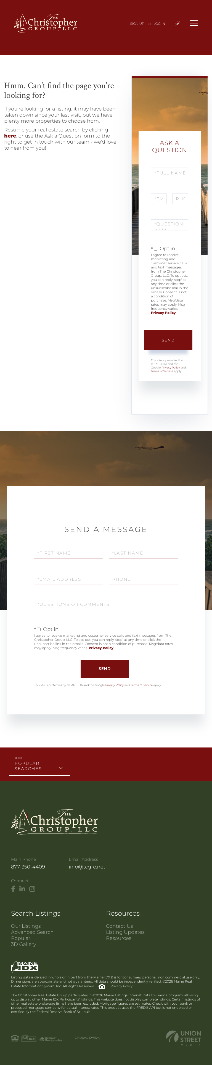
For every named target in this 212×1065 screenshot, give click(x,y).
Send (168, 340)
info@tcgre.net (87, 867)
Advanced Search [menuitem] (32, 932)
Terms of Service (162, 371)
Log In (159, 24)
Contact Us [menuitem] (119, 926)
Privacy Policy (163, 313)
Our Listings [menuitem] (26, 926)
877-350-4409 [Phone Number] (28, 867)
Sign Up (137, 24)
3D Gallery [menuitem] (23, 944)
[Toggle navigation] (194, 23)
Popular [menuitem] (20, 938)
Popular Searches (28, 766)
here (10, 136)
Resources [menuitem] (118, 938)
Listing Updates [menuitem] (125, 932)
